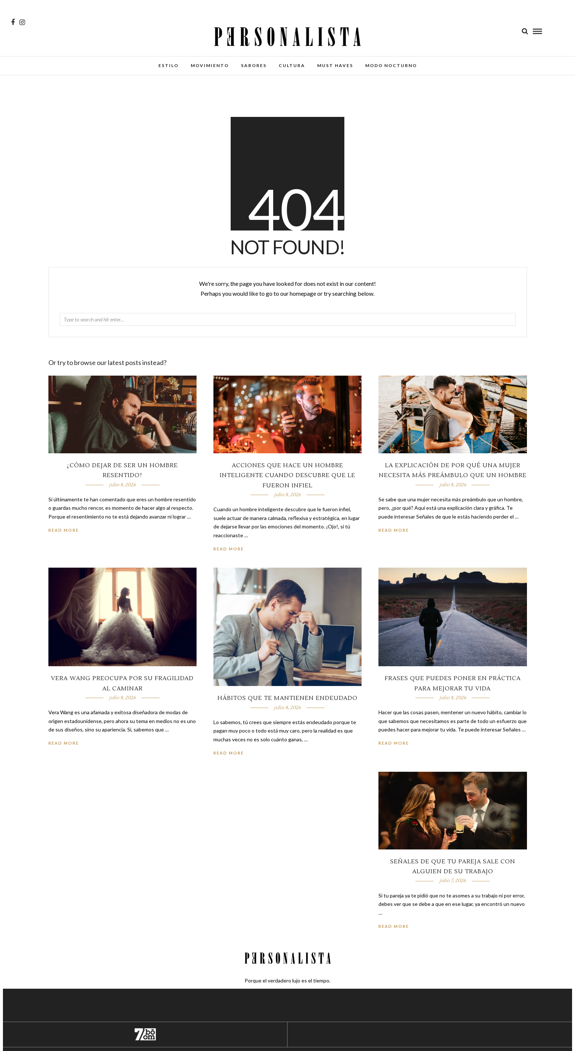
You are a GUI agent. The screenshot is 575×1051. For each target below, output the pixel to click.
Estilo (168, 65)
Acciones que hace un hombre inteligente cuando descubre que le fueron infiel (287, 475)
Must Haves (335, 65)
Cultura (292, 65)
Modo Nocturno (391, 65)
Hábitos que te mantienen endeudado (287, 698)
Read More (393, 530)
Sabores (254, 65)
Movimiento (210, 65)
